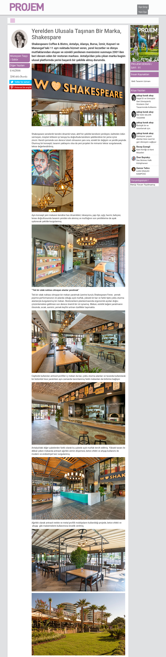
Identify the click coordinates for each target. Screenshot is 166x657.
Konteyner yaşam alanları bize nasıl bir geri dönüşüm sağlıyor (146, 139)
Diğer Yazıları (17, 65)
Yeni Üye (142, 12)
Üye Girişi (142, 7)
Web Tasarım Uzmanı (140, 81)
